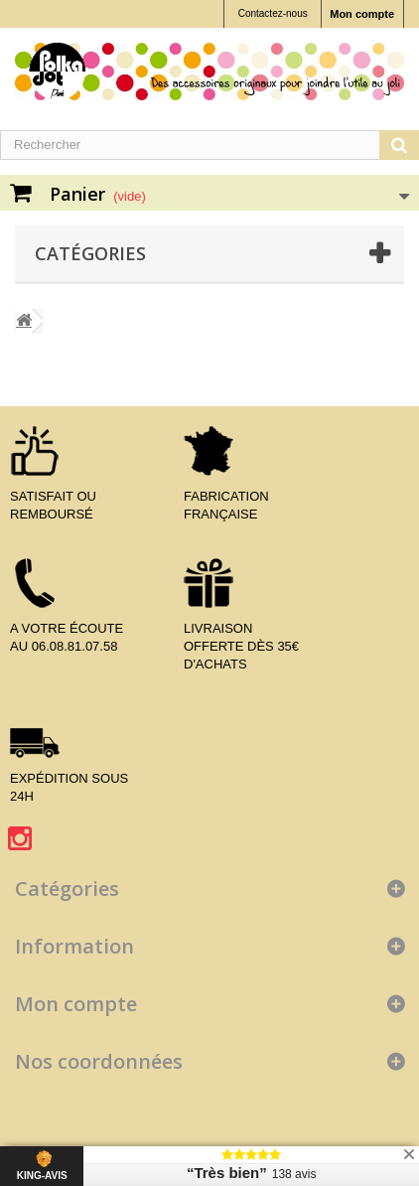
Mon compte (362, 14)
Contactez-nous (273, 13)
